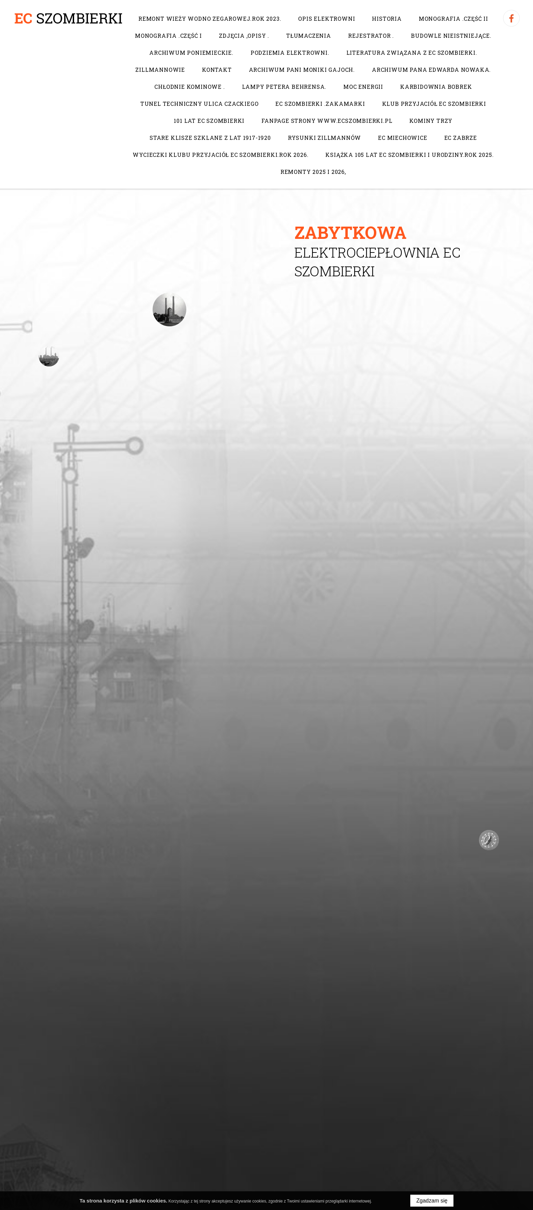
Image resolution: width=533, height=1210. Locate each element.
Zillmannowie (160, 69)
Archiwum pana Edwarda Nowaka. (431, 69)
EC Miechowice (402, 137)
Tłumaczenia (308, 35)
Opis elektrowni (326, 18)
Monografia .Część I (168, 35)
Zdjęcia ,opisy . (244, 35)
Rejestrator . (371, 35)
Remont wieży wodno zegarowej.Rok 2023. (209, 18)
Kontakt (217, 69)
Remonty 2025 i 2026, (313, 171)
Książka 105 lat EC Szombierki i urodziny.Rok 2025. (409, 154)
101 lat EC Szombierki (209, 120)
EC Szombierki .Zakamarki (320, 103)
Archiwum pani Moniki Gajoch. (301, 69)
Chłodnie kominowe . (189, 86)
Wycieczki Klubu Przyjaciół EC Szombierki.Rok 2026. (220, 154)
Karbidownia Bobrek (436, 86)
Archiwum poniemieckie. (191, 52)
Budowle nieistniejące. (451, 35)
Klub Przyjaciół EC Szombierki (434, 103)
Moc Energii (363, 86)
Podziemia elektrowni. (289, 52)
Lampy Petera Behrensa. (284, 86)
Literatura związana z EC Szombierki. (411, 52)
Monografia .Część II (453, 18)
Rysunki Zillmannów (324, 137)
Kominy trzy (430, 120)
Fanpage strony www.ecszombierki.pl (326, 120)
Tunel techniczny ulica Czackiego (199, 103)
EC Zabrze (460, 137)
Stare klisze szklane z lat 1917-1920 (210, 137)
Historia (386, 18)
